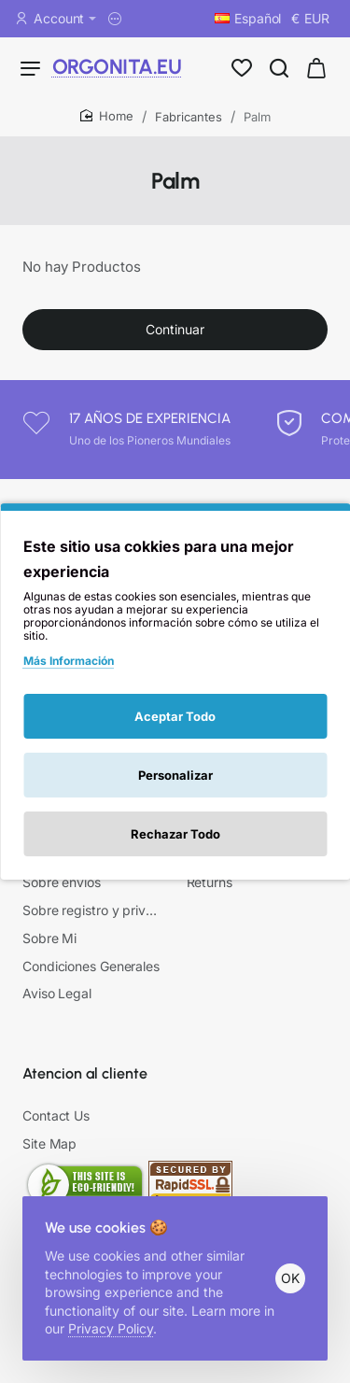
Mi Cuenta (222, 701)
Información (63, 701)
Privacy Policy (110, 1328)
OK (290, 1278)
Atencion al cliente (84, 1073)
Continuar (175, 329)
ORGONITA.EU (91, 66)
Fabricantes (188, 116)
